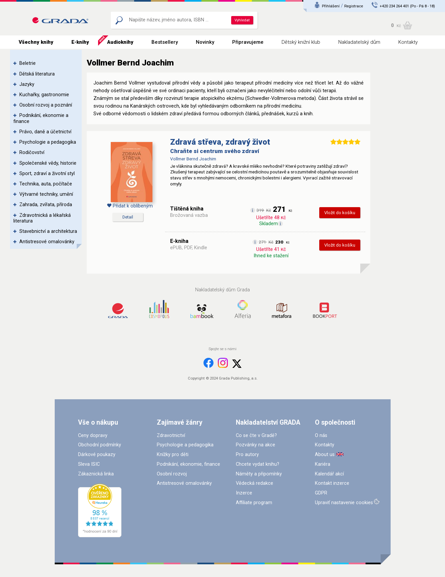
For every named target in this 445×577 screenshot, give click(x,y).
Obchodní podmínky (99, 445)
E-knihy (80, 42)
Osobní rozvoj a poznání (45, 105)
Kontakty (408, 42)
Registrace (353, 6)
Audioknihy (120, 42)
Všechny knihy (36, 42)
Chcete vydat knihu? (257, 464)
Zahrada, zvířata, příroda (45, 204)
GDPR (321, 493)
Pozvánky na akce (255, 445)
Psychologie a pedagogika (47, 142)
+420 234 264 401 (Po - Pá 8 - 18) (407, 6)
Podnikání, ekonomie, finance (188, 464)
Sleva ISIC (89, 464)
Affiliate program (254, 503)
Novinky (205, 42)
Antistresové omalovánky (46, 242)
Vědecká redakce (254, 483)
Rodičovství (31, 152)
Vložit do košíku (339, 212)
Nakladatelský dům (359, 42)
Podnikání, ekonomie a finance (40, 118)
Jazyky (26, 84)
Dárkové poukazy (96, 454)
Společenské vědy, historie (47, 163)
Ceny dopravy (92, 435)
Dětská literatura (37, 74)
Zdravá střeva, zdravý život (220, 142)
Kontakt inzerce (332, 483)
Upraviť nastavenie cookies (344, 503)
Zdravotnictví (171, 435)
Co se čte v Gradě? (256, 435)
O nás (321, 435)
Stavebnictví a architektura (48, 231)
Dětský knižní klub (301, 42)
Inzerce (244, 493)
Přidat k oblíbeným (130, 206)
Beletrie (27, 63)
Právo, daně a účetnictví (45, 132)
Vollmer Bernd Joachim (193, 158)
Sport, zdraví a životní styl (47, 173)
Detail (127, 217)
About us (325, 454)
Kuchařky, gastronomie (44, 95)
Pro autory (247, 454)
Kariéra (322, 464)
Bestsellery (164, 42)
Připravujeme (248, 42)
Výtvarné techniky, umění (46, 194)
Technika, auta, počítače (45, 184)
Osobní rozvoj (172, 474)
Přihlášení (331, 6)
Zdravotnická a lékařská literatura (42, 218)
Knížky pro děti (172, 454)
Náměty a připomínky (259, 474)
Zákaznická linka (96, 474)
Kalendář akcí (329, 474)
